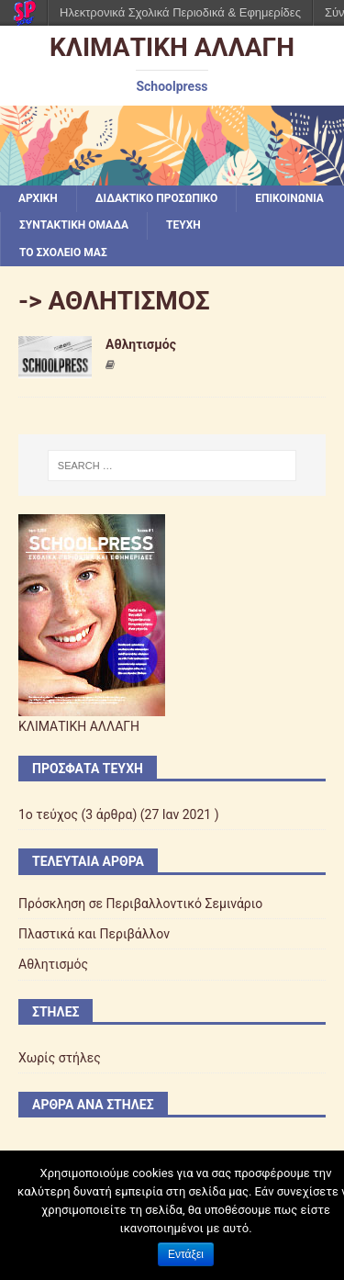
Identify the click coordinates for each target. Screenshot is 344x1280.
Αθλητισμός (140, 344)
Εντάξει (186, 1254)
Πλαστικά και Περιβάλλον (94, 933)
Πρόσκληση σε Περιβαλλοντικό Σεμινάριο (140, 903)
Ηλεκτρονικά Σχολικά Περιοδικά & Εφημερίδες (180, 12)
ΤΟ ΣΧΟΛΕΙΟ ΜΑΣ (63, 252)
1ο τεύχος (48, 814)
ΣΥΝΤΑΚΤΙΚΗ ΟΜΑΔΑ (73, 225)
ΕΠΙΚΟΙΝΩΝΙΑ (289, 198)
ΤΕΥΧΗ (183, 225)
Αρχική (38, 198)
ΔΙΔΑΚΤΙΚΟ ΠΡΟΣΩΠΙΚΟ (156, 198)
